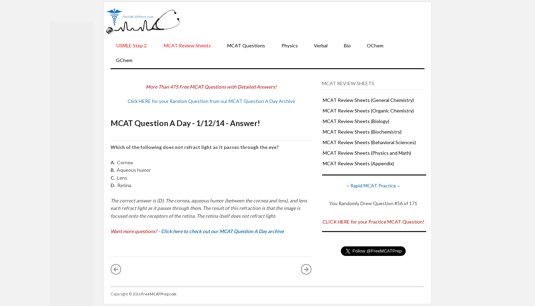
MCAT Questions (246, 45)
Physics (289, 45)
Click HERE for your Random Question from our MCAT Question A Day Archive (211, 101)
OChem (375, 45)
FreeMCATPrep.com (158, 294)
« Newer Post (116, 269)
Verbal (321, 45)
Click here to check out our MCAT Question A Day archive (222, 231)
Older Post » (306, 269)
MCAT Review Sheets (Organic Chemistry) (368, 110)
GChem (124, 60)
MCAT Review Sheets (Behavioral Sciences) (369, 142)
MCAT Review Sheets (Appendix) (358, 163)
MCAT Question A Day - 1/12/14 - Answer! (185, 123)
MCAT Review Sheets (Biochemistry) (362, 132)
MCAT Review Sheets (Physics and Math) (367, 153)
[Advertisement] (306, 20)
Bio (347, 45)
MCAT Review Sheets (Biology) (356, 121)
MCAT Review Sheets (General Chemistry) (368, 100)
